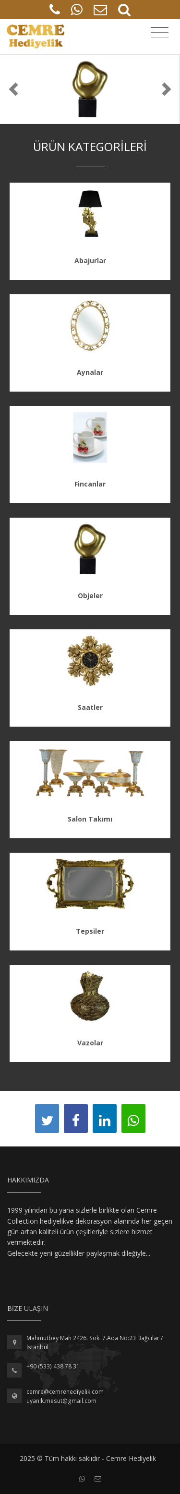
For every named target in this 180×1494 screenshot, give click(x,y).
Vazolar (90, 1042)
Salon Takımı (90, 818)
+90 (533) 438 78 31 (53, 1366)
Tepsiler (90, 931)
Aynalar (90, 372)
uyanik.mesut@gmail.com (61, 1401)
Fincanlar (90, 483)
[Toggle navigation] (159, 32)
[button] (13, 89)
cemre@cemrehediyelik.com (65, 1392)
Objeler (90, 595)
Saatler (90, 707)
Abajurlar (90, 260)
